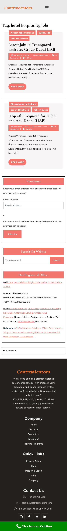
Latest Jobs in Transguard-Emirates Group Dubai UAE (31, 47)
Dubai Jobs (44, 32)
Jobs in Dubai (41, 110)
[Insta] (21, 517)
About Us (11, 350)
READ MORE (18, 85)
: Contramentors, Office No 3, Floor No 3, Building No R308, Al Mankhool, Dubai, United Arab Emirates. (32, 313)
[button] (47, 8)
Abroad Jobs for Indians (23, 104)
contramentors (41, 55)
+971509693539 (26, 321)
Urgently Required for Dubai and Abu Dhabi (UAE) (32, 118)
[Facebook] (29, 517)
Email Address (10, 199)
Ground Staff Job (20, 110)
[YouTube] (37, 517)
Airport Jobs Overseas (22, 32)
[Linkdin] (45, 517)
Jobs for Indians (19, 38)
